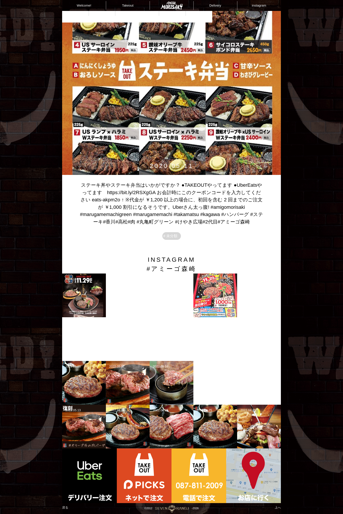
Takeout (128, 5)
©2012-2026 (171, 508)
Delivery (215, 5)
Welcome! (84, 5)
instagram (259, 5)
